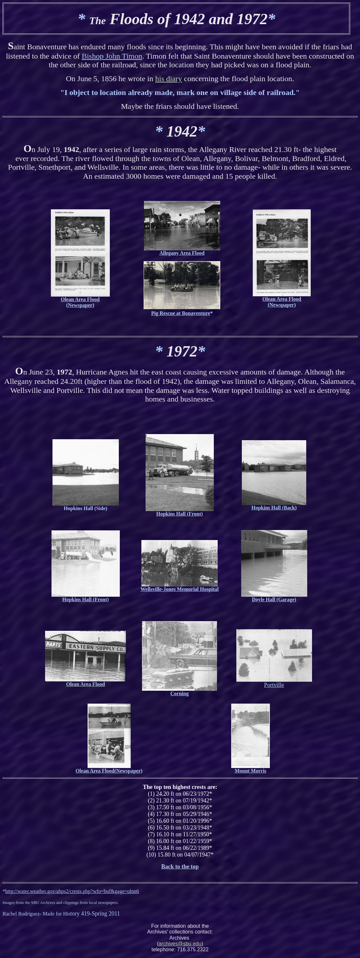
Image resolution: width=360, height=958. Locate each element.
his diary (168, 78)
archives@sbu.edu (180, 943)
